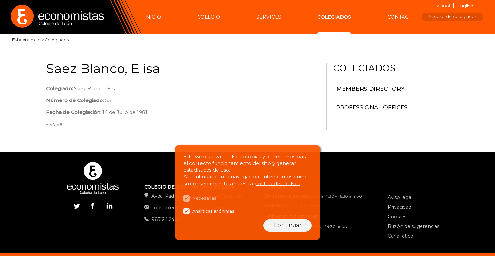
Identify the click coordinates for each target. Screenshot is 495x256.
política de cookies (277, 183)
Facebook (92, 205)
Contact (399, 17)
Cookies (397, 217)
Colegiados (334, 17)
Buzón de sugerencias (413, 226)
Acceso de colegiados (452, 16)
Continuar (288, 225)
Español (441, 5)
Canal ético (400, 236)
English (465, 5)
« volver (55, 124)
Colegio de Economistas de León (60, 17)
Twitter (76, 205)
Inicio (152, 17)
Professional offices (372, 107)
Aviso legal (400, 197)
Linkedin (108, 207)
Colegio (208, 17)
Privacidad (399, 207)
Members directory (370, 88)
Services (268, 17)
